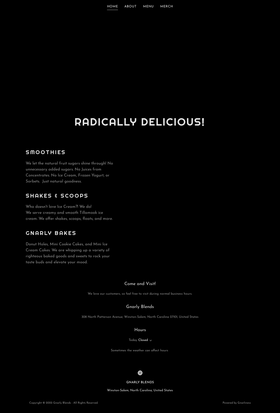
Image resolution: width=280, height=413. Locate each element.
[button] (149, 340)
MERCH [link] (166, 6)
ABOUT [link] (130, 6)
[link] (140, 373)
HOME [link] (112, 6)
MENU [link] (148, 6)
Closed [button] (143, 340)
